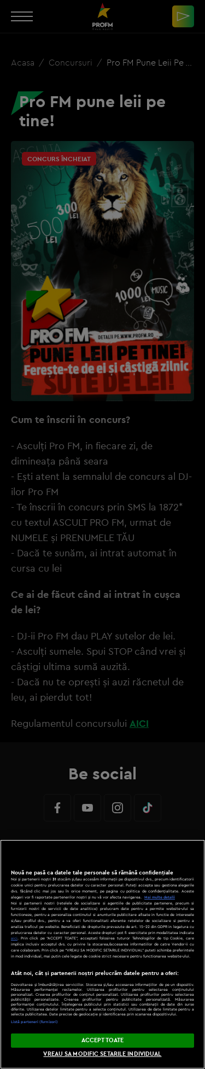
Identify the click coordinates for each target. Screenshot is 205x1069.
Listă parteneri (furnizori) (34, 1021)
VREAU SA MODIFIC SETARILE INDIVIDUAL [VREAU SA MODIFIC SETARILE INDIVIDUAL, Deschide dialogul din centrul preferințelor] (102, 1054)
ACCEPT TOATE (102, 1040)
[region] (102, 954)
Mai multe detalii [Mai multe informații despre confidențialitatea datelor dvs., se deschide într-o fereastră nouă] (159, 897)
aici (14, 938)
